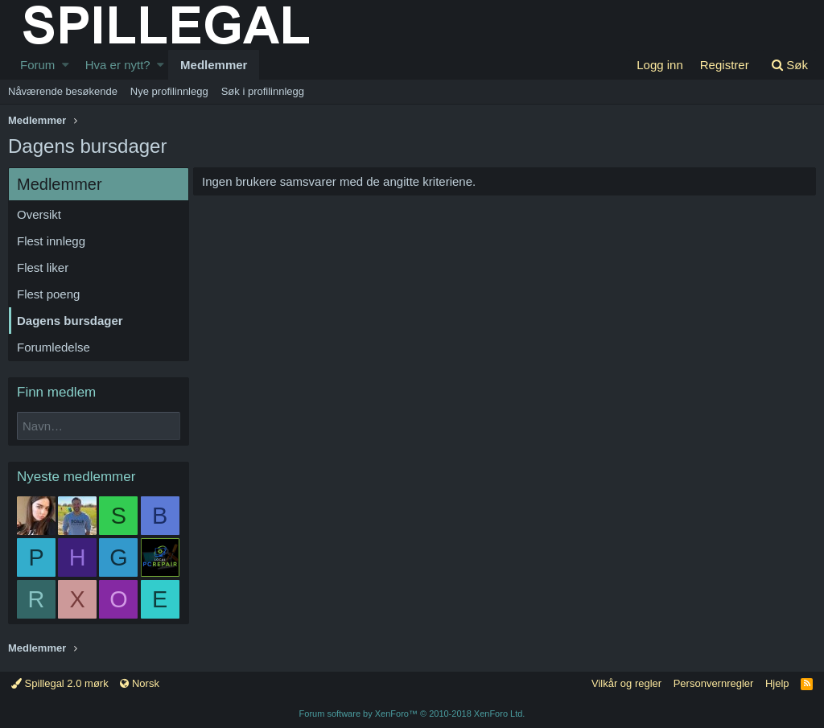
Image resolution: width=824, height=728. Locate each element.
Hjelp (777, 683)
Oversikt (39, 214)
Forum (37, 65)
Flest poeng (48, 294)
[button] (65, 65)
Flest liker (42, 267)
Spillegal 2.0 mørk (60, 683)
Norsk (139, 683)
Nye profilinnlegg (169, 91)
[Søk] (789, 65)
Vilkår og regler (626, 683)
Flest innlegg (51, 241)
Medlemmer (213, 65)
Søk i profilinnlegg (262, 91)
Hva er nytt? (117, 65)
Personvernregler (714, 683)
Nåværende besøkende (62, 91)
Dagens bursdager (70, 320)
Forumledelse (53, 347)
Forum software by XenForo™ (412, 713)
